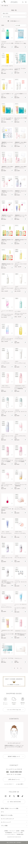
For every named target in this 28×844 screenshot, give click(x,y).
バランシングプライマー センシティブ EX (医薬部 (20, 461)
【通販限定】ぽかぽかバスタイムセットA (7, 240)
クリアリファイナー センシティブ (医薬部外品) (20, 388)
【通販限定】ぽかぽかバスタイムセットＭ (21, 240)
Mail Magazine (15, 802)
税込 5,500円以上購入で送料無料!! (14, 842)
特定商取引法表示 (20, 834)
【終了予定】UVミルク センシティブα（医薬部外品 (20, 634)
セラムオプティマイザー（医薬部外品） (7, 509)
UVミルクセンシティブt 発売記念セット (21, 119)
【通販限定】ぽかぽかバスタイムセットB (7, 264)
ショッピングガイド (8, 784)
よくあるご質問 (19, 784)
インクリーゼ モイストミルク (21, 412)
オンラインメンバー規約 (18, 832)
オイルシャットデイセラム (20, 533)
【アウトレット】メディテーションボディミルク (21, 314)
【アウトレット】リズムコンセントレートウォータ (7, 339)
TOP (2, 5)
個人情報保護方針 (8, 832)
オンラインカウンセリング (7, 818)
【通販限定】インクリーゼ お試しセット (6, 143)
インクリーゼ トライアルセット (7, 659)
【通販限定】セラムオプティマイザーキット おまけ (7, 216)
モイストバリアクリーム (6, 607)
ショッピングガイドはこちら (14, 709)
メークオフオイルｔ (19, 338)
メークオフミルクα (5, 363)
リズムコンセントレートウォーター (7, 436)
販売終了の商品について (14, 756)
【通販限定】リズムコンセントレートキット (21, 191)
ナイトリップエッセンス (6, 533)
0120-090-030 (16, 772)
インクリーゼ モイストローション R (7, 412)
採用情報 (22, 830)
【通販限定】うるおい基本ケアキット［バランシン (21, 143)
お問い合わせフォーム (14, 779)
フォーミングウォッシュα (20, 363)
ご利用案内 (6, 830)
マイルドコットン (18, 658)
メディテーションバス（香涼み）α (7, 44)
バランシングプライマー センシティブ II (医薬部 (7, 461)
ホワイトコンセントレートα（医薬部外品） (20, 485)
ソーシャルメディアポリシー (10, 834)
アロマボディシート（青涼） (21, 43)
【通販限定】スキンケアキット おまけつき (7, 191)
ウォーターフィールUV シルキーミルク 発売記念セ (7, 119)
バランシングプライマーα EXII (20, 436)
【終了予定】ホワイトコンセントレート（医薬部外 (7, 582)
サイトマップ (12, 830)
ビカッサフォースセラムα (20, 509)
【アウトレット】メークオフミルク (7, 289)
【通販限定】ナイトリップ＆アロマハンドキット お (21, 216)
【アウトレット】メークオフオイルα (21, 264)
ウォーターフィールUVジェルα (20, 608)
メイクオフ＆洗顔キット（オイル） (7, 94)
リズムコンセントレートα (6, 557)
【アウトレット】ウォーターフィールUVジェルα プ (7, 315)
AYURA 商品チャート (14, 21)
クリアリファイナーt (5, 387)
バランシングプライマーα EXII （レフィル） (6, 485)
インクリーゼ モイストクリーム (21, 582)
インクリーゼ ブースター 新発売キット (21, 69)
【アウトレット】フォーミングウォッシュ (21, 289)
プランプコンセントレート (20, 557)
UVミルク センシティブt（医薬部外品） (7, 634)
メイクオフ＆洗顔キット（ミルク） (21, 94)
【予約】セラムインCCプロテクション (7, 70)
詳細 (12, 585)
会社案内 (17, 830)
